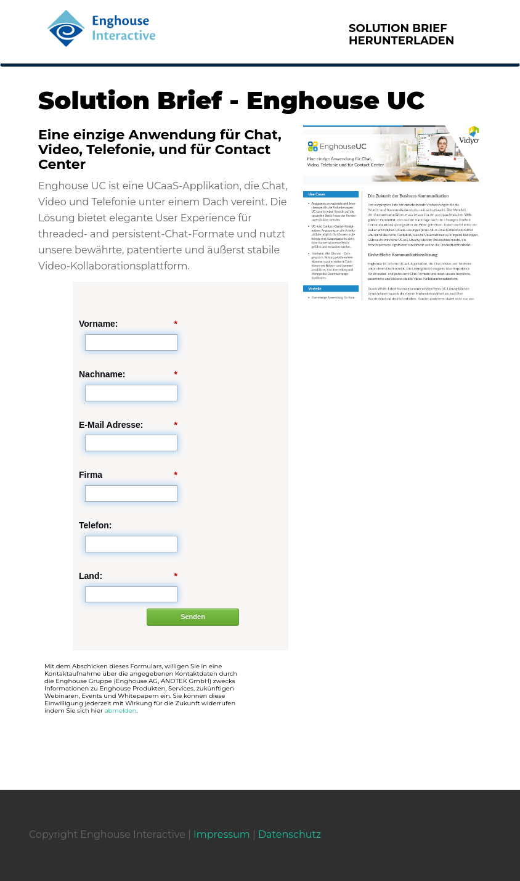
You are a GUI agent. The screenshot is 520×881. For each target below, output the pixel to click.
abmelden (121, 711)
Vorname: (128, 324)
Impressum (221, 834)
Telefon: (95, 525)
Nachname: (128, 374)
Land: (128, 576)
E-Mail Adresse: (128, 425)
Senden (193, 616)
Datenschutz (289, 834)
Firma (128, 475)
